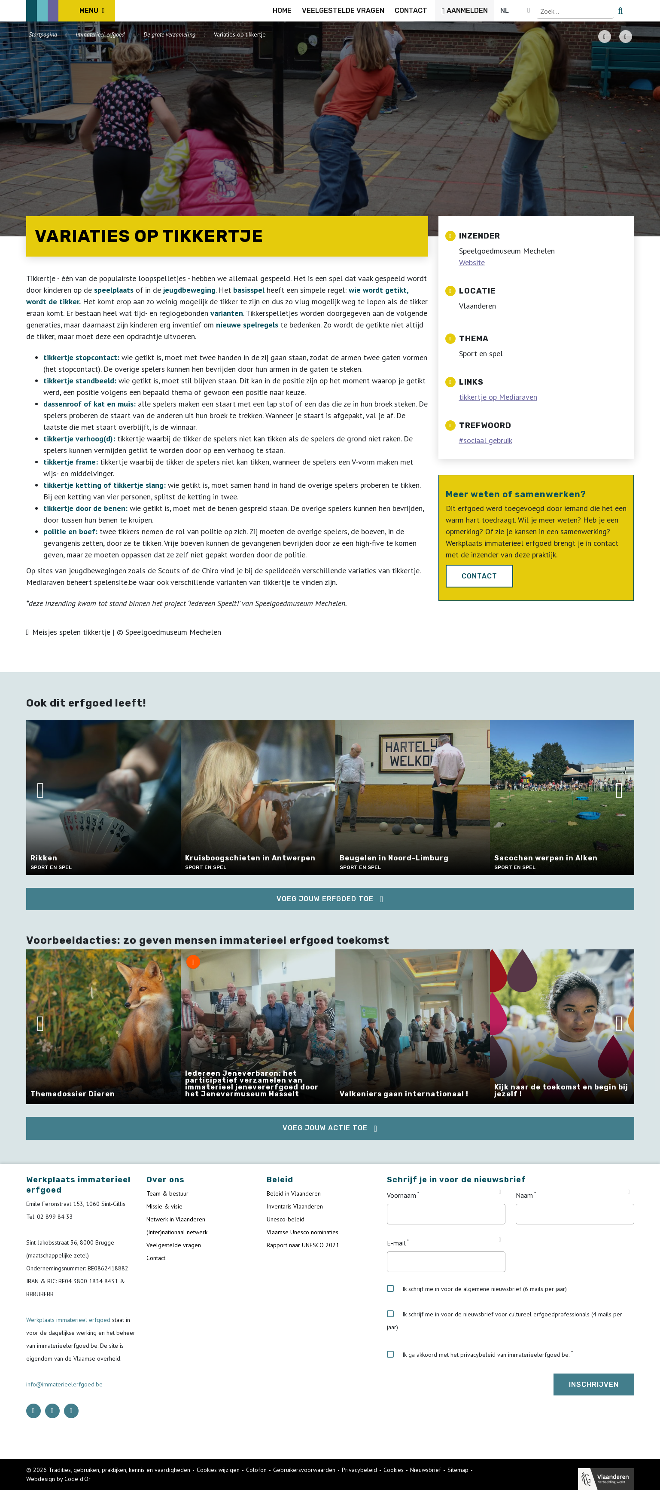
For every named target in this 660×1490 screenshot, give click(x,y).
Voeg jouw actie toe (325, 1128)
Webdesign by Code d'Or (58, 1479)
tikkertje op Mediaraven (498, 397)
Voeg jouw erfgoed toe (325, 899)
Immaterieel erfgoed (100, 34)
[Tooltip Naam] (628, 1192)
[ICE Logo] (71, 10)
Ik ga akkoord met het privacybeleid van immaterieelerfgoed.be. (478, 1354)
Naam (524, 1195)
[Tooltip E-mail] (500, 1240)
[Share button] (625, 36)
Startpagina (43, 34)
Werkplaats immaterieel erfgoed (69, 1320)
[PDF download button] (604, 36)
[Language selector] (605, 11)
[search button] (629, 10)
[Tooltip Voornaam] (500, 1192)
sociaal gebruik (487, 440)
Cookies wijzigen (218, 1470)
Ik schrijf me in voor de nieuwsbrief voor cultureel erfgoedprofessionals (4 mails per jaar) (504, 1320)
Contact (479, 576)
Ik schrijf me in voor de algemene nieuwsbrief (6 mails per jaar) (477, 1289)
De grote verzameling (169, 34)
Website (472, 262)
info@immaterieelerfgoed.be (64, 1384)
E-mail (396, 1243)
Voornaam (401, 1195)
